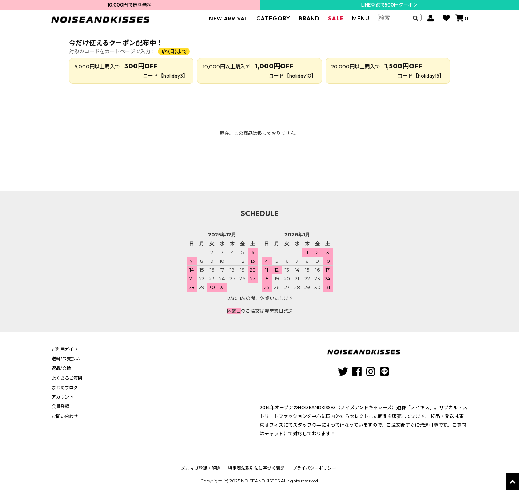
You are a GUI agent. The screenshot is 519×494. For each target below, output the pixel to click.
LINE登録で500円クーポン (389, 5)
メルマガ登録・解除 (201, 468)
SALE (336, 22)
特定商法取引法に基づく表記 (256, 468)
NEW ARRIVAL (228, 21)
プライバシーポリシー (313, 468)
